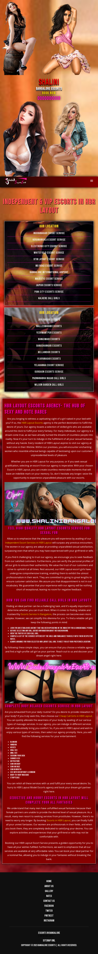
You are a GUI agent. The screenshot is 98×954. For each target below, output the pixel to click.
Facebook (49, 906)
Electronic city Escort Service (49, 246)
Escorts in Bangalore (49, 933)
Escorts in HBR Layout (59, 820)
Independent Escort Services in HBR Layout (28, 542)
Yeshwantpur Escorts (49, 332)
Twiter (49, 911)
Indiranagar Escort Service (49, 233)
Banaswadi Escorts (49, 339)
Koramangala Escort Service (49, 239)
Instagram (49, 920)
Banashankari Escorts (49, 345)
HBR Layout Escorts (32, 422)
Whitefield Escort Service (49, 252)
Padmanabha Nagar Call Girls (49, 378)
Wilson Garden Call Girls (49, 384)
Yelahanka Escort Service (49, 365)
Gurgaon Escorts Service (49, 371)
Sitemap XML (49, 940)
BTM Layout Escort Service (49, 259)
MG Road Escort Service (49, 265)
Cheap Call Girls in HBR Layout (75, 716)
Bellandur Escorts (49, 352)
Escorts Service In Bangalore (36, 614)
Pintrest (49, 915)
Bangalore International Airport (49, 272)
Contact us (49, 901)
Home (49, 881)
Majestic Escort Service (49, 279)
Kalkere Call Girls (49, 298)
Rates (49, 896)
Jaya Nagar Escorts (49, 319)
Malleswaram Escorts (49, 326)
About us (49, 886)
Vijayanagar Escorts (49, 358)
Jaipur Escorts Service (49, 285)
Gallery (49, 891)
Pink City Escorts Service (49, 292)
